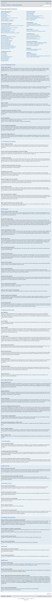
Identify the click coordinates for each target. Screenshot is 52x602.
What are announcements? (5, 57)
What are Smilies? (4, 54)
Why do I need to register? (5, 12)
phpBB (13, 175)
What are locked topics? (5, 59)
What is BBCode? (4, 52)
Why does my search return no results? (32, 35)
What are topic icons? (4, 60)
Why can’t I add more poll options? (6, 40)
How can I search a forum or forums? (32, 34)
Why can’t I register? (4, 14)
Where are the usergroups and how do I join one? (34, 15)
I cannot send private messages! (31, 23)
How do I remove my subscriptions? (32, 45)
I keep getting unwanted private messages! (33, 24)
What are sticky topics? (5, 58)
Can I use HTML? (4, 53)
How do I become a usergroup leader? (32, 16)
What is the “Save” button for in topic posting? (8, 46)
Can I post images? (4, 55)
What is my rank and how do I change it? (7, 31)
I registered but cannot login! (5, 15)
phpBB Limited (31, 563)
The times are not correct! (5, 26)
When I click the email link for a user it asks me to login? (10, 32)
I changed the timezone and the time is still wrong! (9, 27)
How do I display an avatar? (5, 30)
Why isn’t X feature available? (31, 54)
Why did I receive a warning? (6, 44)
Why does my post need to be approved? (8, 47)
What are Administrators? (30, 12)
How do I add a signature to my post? (7, 38)
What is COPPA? (4, 13)
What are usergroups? (30, 14)
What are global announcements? (6, 56)
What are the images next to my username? (8, 29)
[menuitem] (40, 596)
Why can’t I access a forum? (5, 42)
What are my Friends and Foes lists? (32, 30)
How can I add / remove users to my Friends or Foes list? (35, 31)
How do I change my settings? (6, 24)
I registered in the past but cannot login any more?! (9, 17)
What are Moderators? (30, 13)
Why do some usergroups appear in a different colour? (35, 17)
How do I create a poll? (5, 39)
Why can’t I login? (4, 16)
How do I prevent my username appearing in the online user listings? (12, 25)
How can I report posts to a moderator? (7, 45)
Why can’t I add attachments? (6, 43)
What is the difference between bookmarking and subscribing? (36, 42)
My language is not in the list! (6, 28)
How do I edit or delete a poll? (6, 41)
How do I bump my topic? (5, 48)
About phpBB (29, 565)
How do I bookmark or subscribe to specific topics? (34, 43)
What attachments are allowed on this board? (33, 49)
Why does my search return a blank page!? (33, 36)
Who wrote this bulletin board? (31, 53)
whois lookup (26, 577)
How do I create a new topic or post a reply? (8, 36)
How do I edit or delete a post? (6, 37)
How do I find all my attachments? (32, 50)
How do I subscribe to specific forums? (32, 44)
